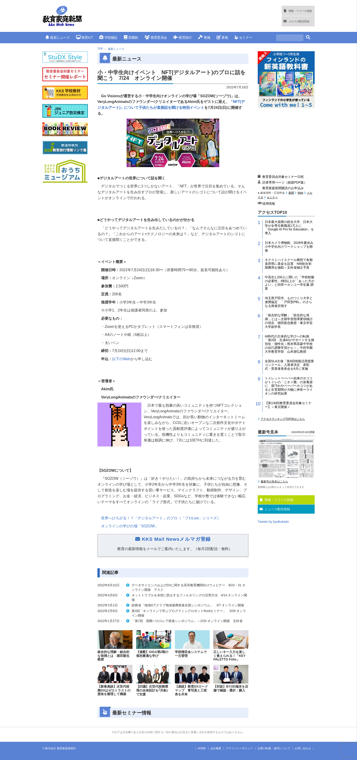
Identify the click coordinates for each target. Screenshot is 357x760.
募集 (222, 37)
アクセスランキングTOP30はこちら (283, 419)
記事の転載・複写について (274, 748)
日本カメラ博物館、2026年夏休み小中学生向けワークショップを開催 (289, 246)
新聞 (291, 192)
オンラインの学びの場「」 (129, 526)
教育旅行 (182, 37)
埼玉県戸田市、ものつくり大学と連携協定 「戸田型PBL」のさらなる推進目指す (289, 302)
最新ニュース (58, 37)
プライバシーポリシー (239, 748)
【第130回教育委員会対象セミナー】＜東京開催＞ (288, 405)
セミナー (243, 37)
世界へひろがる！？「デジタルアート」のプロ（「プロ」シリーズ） (161, 518)
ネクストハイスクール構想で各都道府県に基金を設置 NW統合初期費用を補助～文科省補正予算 (289, 263)
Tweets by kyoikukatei (273, 521)
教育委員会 (156, 37)
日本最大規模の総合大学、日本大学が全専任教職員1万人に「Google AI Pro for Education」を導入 (289, 227)
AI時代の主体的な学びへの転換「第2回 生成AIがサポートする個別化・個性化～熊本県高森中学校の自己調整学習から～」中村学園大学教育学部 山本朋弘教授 (289, 343)
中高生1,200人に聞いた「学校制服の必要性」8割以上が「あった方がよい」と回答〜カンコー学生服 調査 (289, 282)
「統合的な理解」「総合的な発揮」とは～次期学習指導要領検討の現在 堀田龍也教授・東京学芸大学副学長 (289, 320)
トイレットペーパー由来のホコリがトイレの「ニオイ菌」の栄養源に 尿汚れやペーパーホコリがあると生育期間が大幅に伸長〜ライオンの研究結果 (289, 385)
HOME (202, 748)
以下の (121, 359)
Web (300, 192)
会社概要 (215, 748)
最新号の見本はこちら (274, 481)
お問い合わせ (303, 748)
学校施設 (108, 37)
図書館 (131, 37)
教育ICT (84, 37)
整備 (204, 37)
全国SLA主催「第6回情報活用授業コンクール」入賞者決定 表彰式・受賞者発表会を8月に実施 (289, 365)
